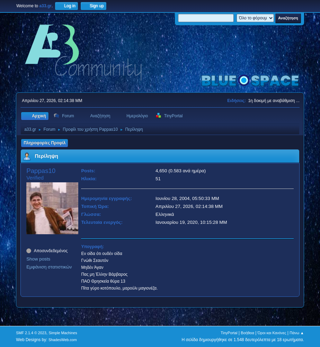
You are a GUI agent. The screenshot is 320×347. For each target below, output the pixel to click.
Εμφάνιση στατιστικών (49, 267)
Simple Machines (63, 333)
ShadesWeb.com (62, 340)
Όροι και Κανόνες (272, 333)
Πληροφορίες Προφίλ (44, 142)
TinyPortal (229, 333)
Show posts (38, 259)
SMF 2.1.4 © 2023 (31, 333)
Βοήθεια (247, 333)
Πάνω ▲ (297, 333)
